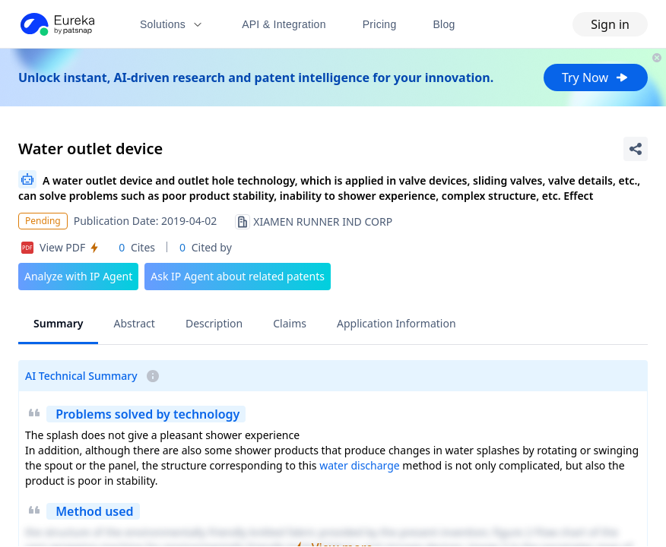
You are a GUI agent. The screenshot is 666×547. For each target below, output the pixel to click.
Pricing (380, 24)
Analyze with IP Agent (78, 276)
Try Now (596, 77)
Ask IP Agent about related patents (238, 276)
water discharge (359, 465)
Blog (444, 24)
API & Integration (284, 24)
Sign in (610, 24)
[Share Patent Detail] (635, 149)
